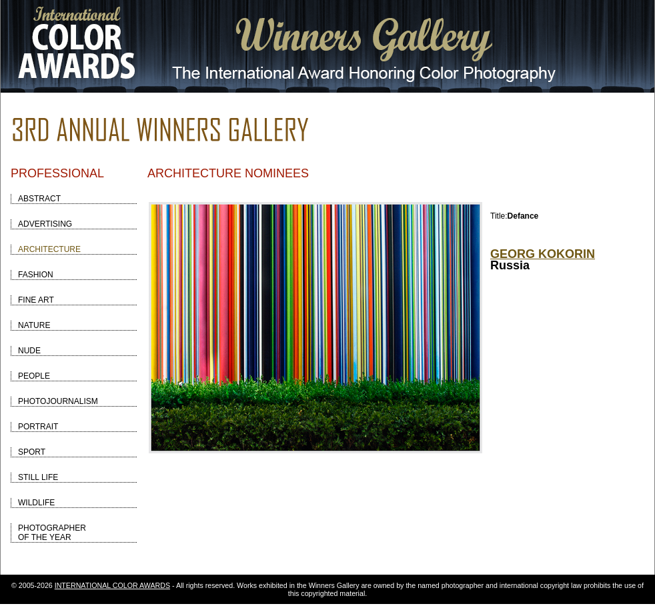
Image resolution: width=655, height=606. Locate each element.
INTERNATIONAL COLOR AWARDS (112, 585)
